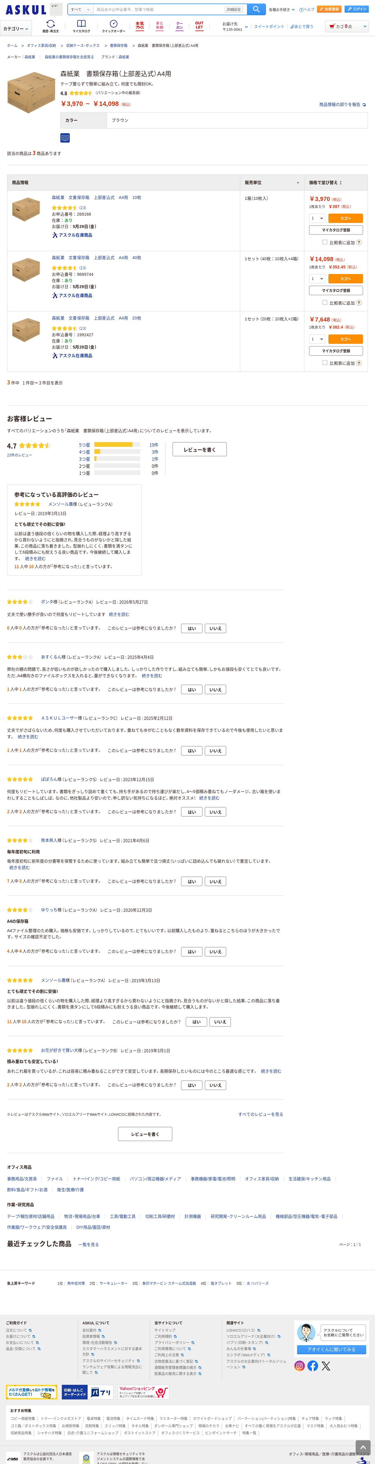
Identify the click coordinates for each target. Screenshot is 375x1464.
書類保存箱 (118, 46)
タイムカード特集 (140, 1419)
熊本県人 (49, 840)
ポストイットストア (140, 1433)
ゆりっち (49, 909)
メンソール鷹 (60, 504)
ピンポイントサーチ (221, 1433)
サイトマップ (164, 1330)
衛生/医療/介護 (70, 1189)
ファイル (55, 1178)
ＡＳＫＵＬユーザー (59, 718)
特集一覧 (249, 1433)
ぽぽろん (49, 779)
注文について (19, 1330)
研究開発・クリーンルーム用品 (238, 1216)
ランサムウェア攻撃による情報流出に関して (112, 1370)
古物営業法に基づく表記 (176, 1362)
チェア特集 (310, 1419)
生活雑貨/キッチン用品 (310, 1178)
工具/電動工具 (123, 1216)
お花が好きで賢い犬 (59, 1050)
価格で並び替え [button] (325, 182)
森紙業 (30, 57)
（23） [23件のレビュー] (83, 207)
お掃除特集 (70, 1426)
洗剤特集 (92, 1426)
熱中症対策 (76, 1284)
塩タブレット (221, 1284)
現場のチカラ (208, 1426)
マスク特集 (315, 1426)
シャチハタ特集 (49, 1433)
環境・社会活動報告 (99, 1343)
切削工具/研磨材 (160, 1216)
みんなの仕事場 (241, 1349)
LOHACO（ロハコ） (243, 1330)
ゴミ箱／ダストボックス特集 (33, 1426)
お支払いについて (22, 1343)
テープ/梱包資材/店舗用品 (30, 1216)
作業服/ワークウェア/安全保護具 (37, 1227)
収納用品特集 (21, 1433)
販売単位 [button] (272, 182)
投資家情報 (93, 1337)
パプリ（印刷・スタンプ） (247, 1343)
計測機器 (193, 1216)
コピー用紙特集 (23, 1419)
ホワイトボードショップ (212, 1419)
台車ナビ (232, 1426)
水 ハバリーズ (258, 1284)
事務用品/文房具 (22, 1178)
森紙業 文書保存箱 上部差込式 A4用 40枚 (96, 257)
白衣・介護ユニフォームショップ (92, 1433)
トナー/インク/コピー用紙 (96, 1178)
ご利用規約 (165, 1337)
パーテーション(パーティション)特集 (266, 1419)
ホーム (12, 46)
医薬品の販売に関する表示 (177, 1374)
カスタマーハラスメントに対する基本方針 (112, 1352)
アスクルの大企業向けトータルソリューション (256, 1364)
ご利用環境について (172, 1349)
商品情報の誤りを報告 (342, 104)
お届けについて (20, 1337)
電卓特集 (94, 1419)
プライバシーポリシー (174, 1343)
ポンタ (47, 601)
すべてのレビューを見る (260, 1114)
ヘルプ (309, 10)
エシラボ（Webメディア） (248, 1355)
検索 (256, 9)
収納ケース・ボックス (83, 46)
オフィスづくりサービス (180, 1433)
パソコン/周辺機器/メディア (155, 1178)
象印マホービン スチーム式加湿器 (169, 1284)
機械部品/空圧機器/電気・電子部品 (307, 1216)
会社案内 (91, 1330)
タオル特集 (140, 1426)
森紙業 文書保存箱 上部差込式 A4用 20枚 (96, 318)
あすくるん (51, 657)
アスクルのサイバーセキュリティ (111, 1361)
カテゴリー (15, 28)
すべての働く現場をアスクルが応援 (273, 1426)
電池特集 (113, 1419)
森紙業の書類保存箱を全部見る (69, 57)
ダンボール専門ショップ (173, 1426)
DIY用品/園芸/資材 (93, 1227)
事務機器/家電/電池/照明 (213, 1178)
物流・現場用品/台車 (82, 1216)
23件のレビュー (19, 454)
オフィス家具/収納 (41, 46)
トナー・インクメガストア (61, 1419)
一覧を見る (89, 1244)
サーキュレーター (114, 1284)
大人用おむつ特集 (344, 1426)
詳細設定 (234, 9)
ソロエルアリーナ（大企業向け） (253, 1337)
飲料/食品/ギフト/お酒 (27, 1189)
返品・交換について (23, 1349)
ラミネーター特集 (173, 1419)
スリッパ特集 (115, 1426)
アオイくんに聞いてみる (331, 1349)
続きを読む (35, 558)
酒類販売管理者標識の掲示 (177, 1368)
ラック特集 (333, 1419)
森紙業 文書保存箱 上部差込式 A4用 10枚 (96, 197)
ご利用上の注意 (169, 1355)
